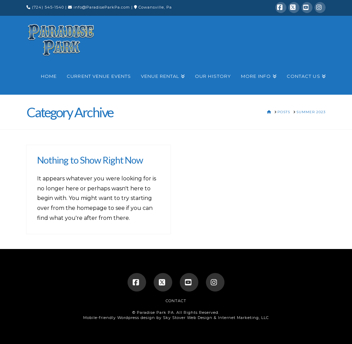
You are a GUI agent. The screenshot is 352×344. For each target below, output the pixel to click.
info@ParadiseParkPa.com (102, 7)
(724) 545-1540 (48, 7)
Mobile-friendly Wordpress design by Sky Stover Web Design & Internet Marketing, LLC (176, 317)
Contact (176, 300)
